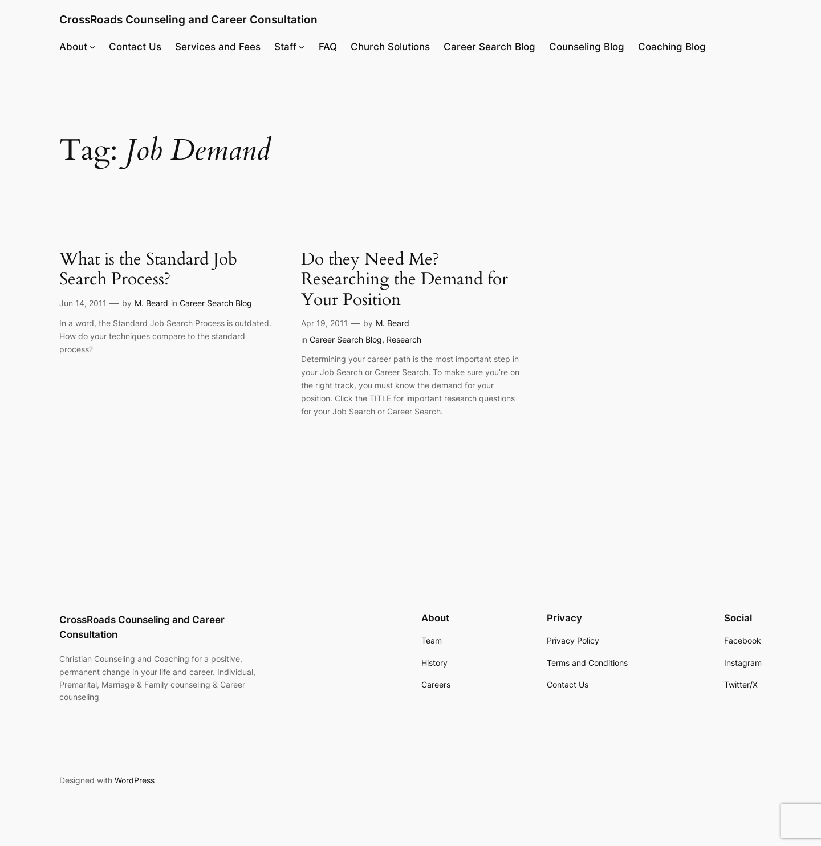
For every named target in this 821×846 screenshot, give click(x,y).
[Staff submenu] (301, 47)
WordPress (135, 780)
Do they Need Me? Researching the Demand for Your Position (404, 280)
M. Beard (151, 303)
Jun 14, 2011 (83, 303)
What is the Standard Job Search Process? (148, 270)
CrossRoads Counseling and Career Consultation (188, 19)
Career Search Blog (216, 303)
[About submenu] (92, 47)
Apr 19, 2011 (324, 323)
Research (404, 339)
